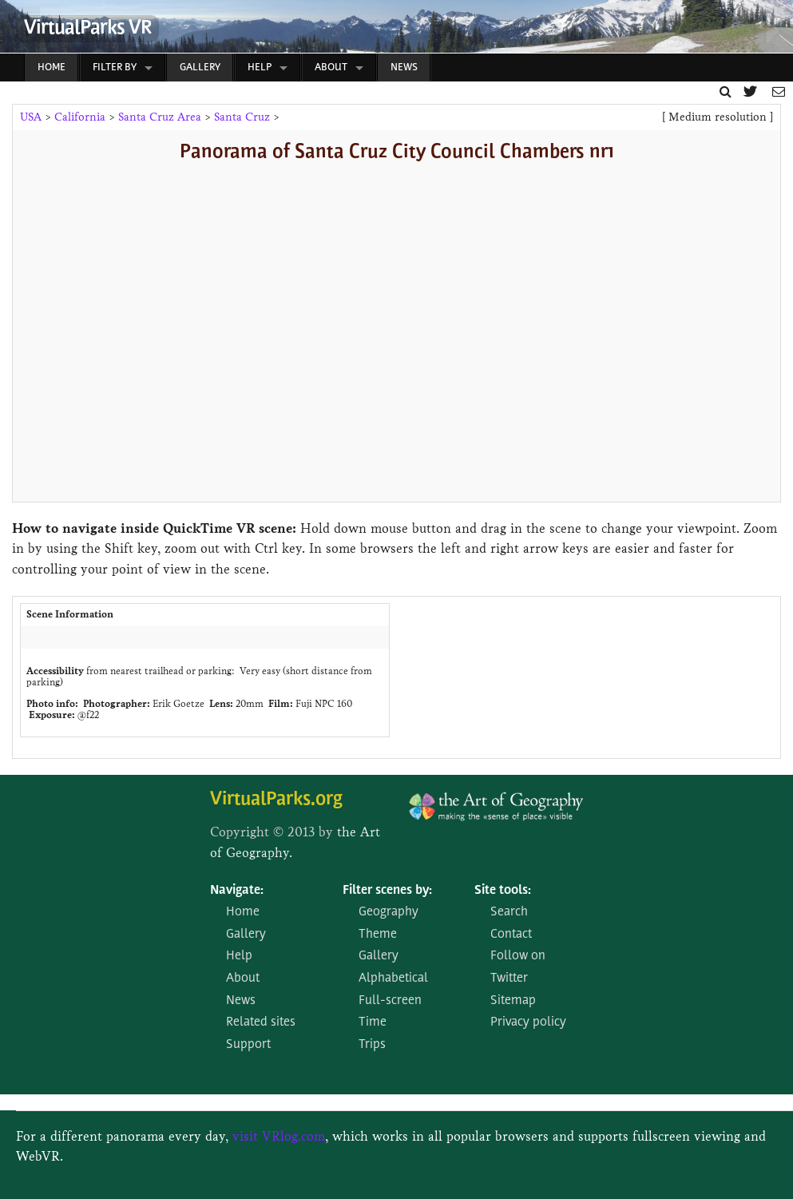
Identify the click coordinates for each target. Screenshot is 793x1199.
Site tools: (502, 890)
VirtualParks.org (276, 800)
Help (260, 67)
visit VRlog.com (278, 1136)
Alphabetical (393, 978)
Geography (388, 912)
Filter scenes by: (387, 890)
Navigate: (237, 890)
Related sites (260, 1022)
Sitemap (513, 1001)
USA (31, 117)
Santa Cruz (242, 117)
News (404, 67)
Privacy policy (528, 1022)
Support (248, 1044)
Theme (378, 934)
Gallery (200, 67)
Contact (511, 934)
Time (373, 1022)
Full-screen (390, 1001)
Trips (372, 1044)
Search (509, 912)
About (331, 67)
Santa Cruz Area (159, 117)
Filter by (115, 67)
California (79, 117)
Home (51, 67)
